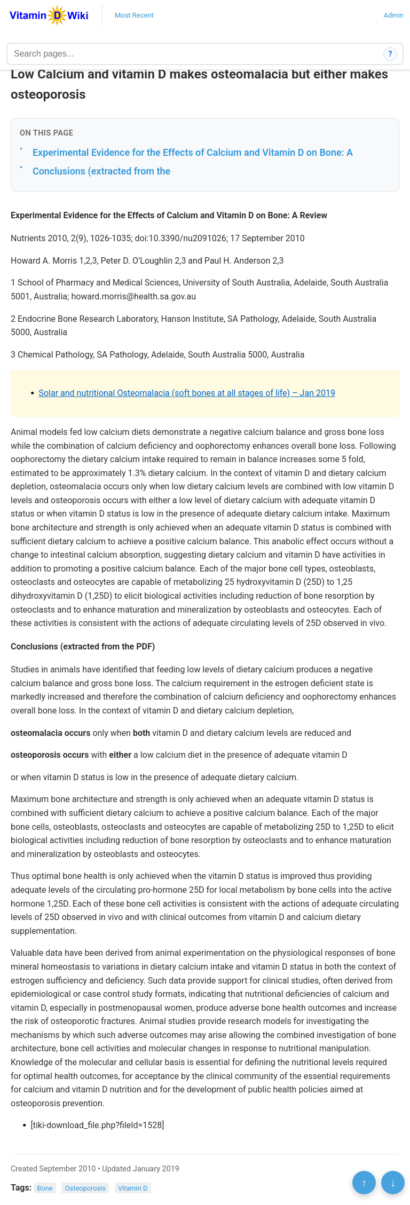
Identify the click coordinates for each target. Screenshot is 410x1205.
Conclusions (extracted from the (101, 171)
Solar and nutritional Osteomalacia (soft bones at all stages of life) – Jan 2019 (186, 393)
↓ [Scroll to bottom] (393, 1182)
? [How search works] (390, 54)
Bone (45, 1188)
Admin (393, 15)
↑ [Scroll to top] (364, 1182)
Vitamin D (132, 1188)
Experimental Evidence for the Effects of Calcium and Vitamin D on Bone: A (193, 152)
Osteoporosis (85, 1188)
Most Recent (134, 15)
